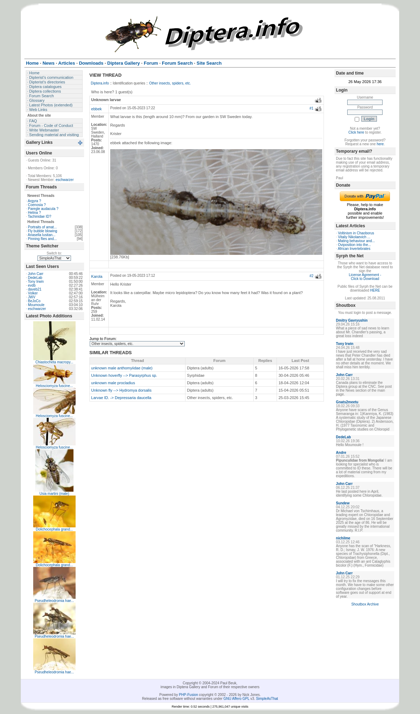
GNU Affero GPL (236, 699)
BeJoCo (34, 301)
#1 (311, 108)
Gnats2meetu (347, 402)
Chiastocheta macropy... (54, 362)
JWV (31, 297)
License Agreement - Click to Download (365, 277)
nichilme (343, 538)
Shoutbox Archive (365, 604)
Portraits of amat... (42, 227)
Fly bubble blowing (42, 231)
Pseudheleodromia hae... (54, 601)
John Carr (35, 274)
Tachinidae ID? (39, 216)
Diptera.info (100, 83)
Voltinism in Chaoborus (356, 233)
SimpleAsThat (267, 699)
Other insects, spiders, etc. (170, 83)
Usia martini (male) (54, 494)
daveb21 (34, 289)
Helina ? (34, 213)
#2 (311, 276)
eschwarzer (64, 180)
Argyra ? (34, 201)
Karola (96, 276)
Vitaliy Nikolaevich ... (354, 237)
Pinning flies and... (42, 239)
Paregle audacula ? (43, 209)
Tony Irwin (36, 281)
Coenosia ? (37, 205)
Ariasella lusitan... (41, 235)
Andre (341, 453)
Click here (356, 132)
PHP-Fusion (188, 695)
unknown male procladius (113, 383)
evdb (32, 285)
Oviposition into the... (354, 245)
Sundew (342, 503)
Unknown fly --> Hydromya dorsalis (121, 390)
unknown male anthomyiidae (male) (122, 368)
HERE (375, 290)
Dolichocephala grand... (54, 529)
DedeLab (35, 278)
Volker (33, 293)
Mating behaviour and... (356, 241)
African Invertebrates (354, 249)
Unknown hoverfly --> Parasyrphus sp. (124, 375)
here (380, 144)
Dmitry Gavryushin (351, 320)
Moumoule (36, 305)
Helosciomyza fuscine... (54, 386)
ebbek (96, 109)
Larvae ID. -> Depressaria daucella (121, 398)
